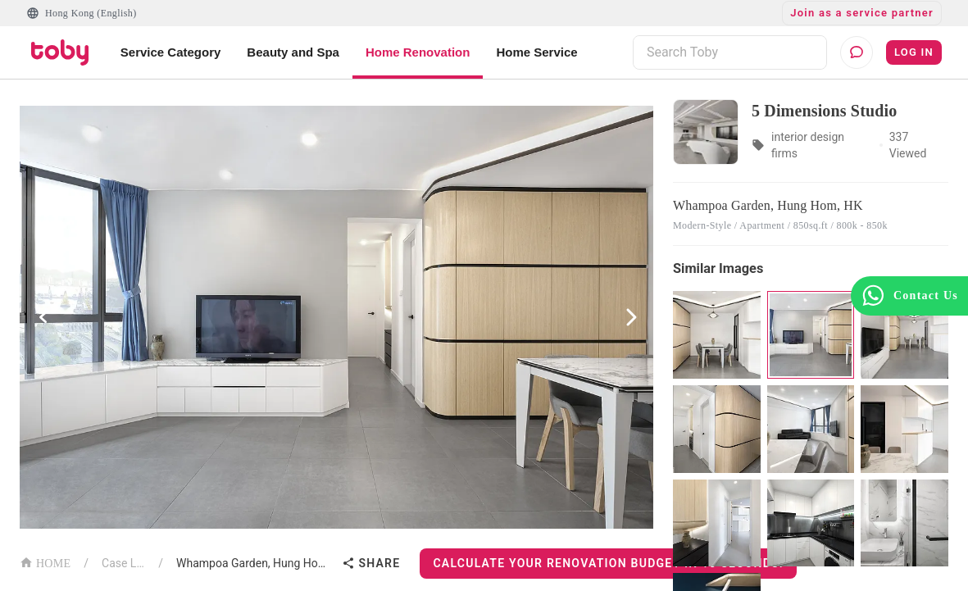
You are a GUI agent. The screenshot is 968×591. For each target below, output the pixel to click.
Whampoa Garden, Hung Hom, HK (255, 563)
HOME (45, 562)
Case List (123, 563)
